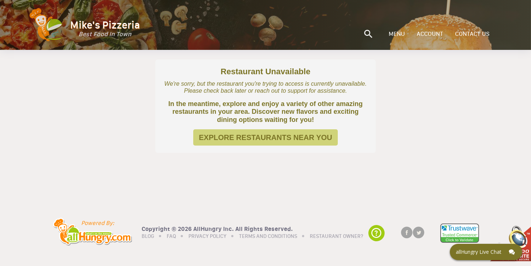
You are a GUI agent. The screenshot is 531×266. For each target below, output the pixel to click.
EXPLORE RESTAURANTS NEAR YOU (265, 137)
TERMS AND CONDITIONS (268, 236)
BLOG (148, 236)
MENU (397, 34)
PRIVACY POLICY (207, 236)
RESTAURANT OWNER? (336, 236)
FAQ (171, 236)
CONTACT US (472, 34)
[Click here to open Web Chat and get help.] (486, 252)
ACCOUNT (430, 34)
